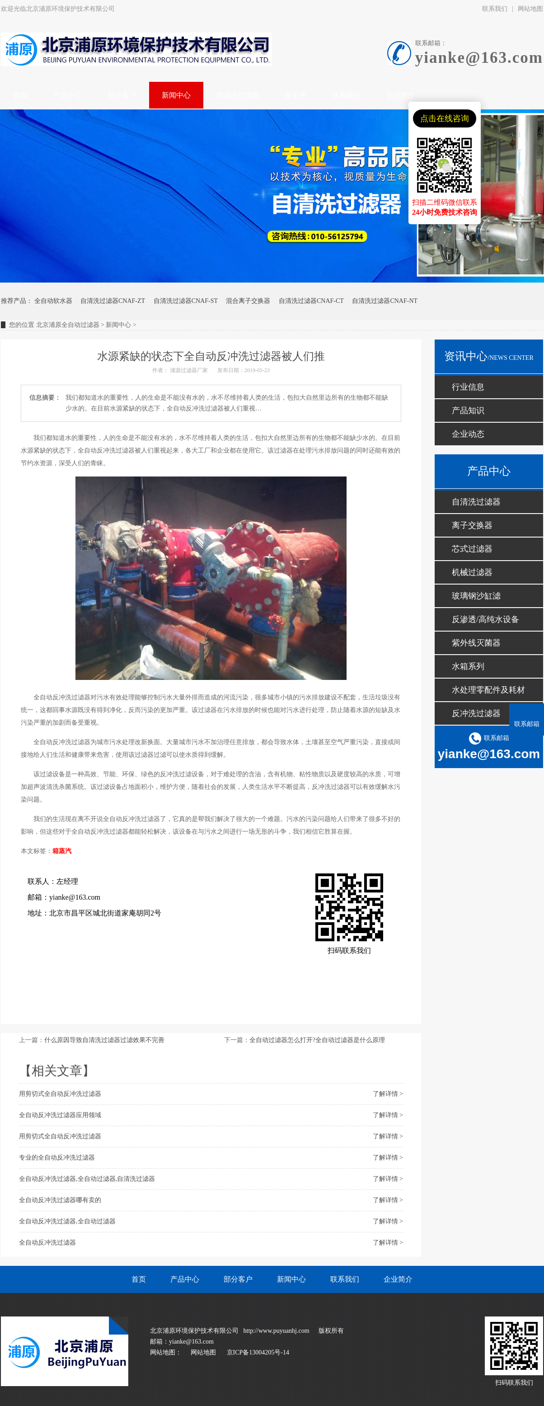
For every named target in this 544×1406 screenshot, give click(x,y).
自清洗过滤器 (476, 501)
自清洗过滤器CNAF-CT (311, 300)
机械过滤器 (472, 572)
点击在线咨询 (444, 118)
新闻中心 (118, 324)
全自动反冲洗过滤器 (47, 1242)
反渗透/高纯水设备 (485, 619)
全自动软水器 (53, 300)
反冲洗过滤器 (476, 713)
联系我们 (494, 8)
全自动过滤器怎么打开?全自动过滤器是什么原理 (317, 1040)
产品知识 (468, 410)
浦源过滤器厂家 (189, 370)
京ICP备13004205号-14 (258, 1352)
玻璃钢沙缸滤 (476, 595)
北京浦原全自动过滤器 (67, 324)
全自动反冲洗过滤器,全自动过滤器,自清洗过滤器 (87, 1178)
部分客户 (238, 1279)
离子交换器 (472, 525)
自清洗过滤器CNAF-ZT (112, 300)
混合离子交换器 (248, 300)
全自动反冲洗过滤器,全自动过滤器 (67, 1221)
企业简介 (398, 1279)
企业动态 (468, 434)
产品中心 (184, 1279)
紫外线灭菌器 (476, 642)
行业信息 (468, 387)
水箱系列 (468, 666)
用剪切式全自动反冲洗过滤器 (60, 1093)
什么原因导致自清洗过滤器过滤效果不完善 (104, 1040)
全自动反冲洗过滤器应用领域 (60, 1115)
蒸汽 (65, 851)
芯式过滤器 (472, 548)
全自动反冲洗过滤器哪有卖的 (60, 1200)
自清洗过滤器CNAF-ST (186, 300)
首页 (138, 1279)
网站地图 (203, 1352)
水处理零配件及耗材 (488, 689)
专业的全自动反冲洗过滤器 (57, 1157)
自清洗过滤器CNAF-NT (384, 300)
